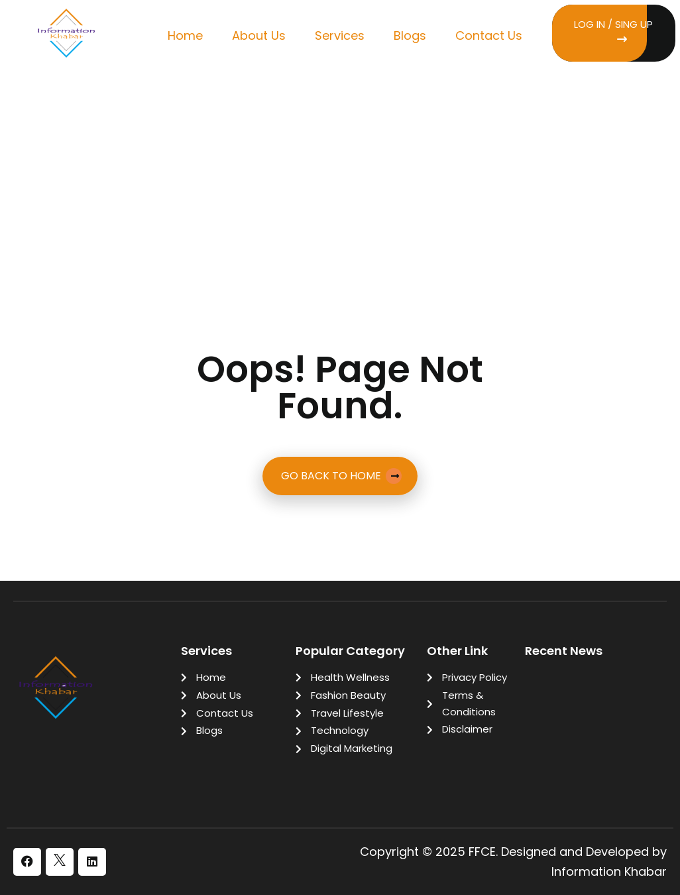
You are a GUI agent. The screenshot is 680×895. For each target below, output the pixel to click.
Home (185, 35)
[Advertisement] (340, 172)
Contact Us (488, 35)
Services (340, 35)
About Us (259, 35)
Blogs (410, 35)
